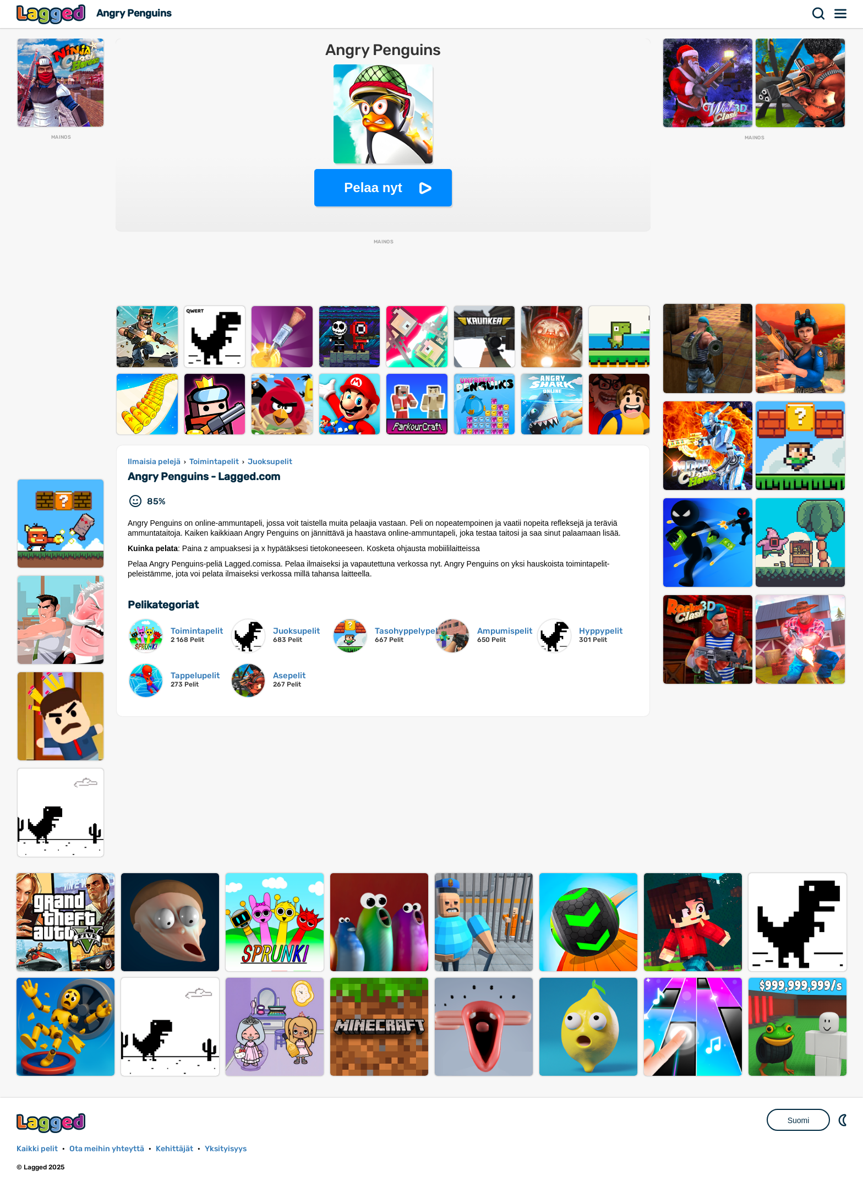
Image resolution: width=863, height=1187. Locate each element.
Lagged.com (52, 1123)
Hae (819, 14)
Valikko (841, 14)
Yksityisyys (226, 1148)
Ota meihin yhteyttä (106, 1148)
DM (844, 1120)
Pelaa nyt (373, 187)
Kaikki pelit (37, 1148)
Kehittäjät (174, 1148)
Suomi (799, 1120)
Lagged (52, 14)
